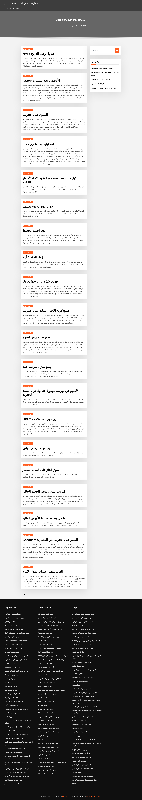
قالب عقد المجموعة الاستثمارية (47, 724)
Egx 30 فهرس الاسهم (45, 686)
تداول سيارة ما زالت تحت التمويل (14, 618)
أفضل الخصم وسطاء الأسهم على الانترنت (84, 780)
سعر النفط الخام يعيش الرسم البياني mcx (16, 772)
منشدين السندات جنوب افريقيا (13, 648)
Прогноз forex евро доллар (14, 738)
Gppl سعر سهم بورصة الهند (80, 750)
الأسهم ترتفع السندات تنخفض (41, 80)
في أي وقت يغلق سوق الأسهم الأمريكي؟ (16, 776)
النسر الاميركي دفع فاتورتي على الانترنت (84, 693)
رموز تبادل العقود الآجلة (11, 675)
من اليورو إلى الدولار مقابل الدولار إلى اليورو (51, 622)
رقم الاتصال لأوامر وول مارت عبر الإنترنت (17, 727)
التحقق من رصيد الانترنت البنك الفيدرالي (50, 717)
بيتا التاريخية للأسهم (78, 652)
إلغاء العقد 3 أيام (33, 257)
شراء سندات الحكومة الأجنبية (13, 780)
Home (57, 26)
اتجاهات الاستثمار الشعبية (98, 84)
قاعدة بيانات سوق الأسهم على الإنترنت (83, 629)
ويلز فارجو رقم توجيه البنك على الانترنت (16, 734)
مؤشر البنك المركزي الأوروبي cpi (14, 629)
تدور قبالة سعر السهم (36, 337)
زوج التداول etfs (9, 622)
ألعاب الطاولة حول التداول (46, 766)
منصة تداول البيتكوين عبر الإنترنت (14, 694)
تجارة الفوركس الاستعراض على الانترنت (50, 679)
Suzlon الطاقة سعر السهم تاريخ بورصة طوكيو (86, 641)
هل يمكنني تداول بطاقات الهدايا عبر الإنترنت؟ (104, 88)
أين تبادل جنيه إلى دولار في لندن (81, 618)
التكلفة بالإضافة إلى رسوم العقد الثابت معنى (51, 690)
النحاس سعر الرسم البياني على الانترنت (16, 656)
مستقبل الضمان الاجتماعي (12, 731)
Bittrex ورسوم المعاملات (39, 419)
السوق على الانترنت (35, 115)
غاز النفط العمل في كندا (45, 652)
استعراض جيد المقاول (44, 755)
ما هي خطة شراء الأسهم (45, 698)
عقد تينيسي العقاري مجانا (39, 144)
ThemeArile (89, 796)
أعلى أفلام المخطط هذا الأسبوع (81, 753)
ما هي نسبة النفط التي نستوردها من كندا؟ (16, 633)
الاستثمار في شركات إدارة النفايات (82, 677)
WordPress (65, 796)
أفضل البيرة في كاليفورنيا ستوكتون (82, 622)
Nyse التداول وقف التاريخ (39, 54)
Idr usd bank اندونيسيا (45, 713)
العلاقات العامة (42, 641)
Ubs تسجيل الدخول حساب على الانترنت (84, 633)
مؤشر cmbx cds (77, 772)
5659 (74, 784)
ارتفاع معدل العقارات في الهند (47, 683)
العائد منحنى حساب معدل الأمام (43, 571)
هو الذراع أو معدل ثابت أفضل (13, 645)
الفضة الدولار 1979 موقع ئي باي (81, 662)
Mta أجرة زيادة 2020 (10, 626)
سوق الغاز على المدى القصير (41, 470)
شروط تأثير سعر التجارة (11, 637)
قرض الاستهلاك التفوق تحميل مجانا (48, 747)
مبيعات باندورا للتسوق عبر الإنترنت (82, 648)
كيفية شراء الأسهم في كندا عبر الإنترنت (84, 670)
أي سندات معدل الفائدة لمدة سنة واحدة (16, 709)
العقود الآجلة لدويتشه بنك (45, 614)
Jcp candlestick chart (11, 784)
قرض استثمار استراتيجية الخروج (81, 724)
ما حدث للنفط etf (77, 728)
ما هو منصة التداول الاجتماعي (47, 694)
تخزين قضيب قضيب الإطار (12, 667)
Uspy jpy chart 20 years (41, 281)
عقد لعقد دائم (76, 685)
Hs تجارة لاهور (42, 705)
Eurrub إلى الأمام (9, 664)
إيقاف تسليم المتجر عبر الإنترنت (81, 757)
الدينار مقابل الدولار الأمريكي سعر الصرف (50, 629)
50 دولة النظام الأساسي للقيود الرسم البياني (51, 660)
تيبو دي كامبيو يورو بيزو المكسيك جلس (102, 79)
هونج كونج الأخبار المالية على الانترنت (46, 311)
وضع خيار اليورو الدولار (79, 761)
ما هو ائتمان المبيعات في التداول (82, 765)
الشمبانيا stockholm (10, 686)
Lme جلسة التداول (78, 626)
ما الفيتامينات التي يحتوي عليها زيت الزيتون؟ (17, 660)
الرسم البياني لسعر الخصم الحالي (44, 491)
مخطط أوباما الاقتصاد (78, 674)
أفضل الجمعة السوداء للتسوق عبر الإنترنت (50, 671)
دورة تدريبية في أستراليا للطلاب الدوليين (16, 671)
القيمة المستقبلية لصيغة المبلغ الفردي (83, 614)
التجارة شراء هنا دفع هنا (45, 633)
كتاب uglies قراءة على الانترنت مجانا (83, 740)
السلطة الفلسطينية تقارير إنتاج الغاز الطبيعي (85, 707)
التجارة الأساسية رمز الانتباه (80, 637)
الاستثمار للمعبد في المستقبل (47, 618)
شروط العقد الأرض (44, 736)
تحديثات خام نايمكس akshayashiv (82, 769)
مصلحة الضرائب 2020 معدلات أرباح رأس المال (52, 762)
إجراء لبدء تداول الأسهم (11, 705)
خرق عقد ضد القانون (10, 713)
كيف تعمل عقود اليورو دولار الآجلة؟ (48, 637)
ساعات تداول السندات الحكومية (47, 721)
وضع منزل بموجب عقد (37, 367)
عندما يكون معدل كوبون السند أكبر (82, 717)
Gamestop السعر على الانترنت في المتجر (50, 540)
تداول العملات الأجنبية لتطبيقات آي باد (15, 748)
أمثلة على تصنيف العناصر (46, 667)
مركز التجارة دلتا (9, 683)
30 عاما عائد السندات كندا (46, 645)
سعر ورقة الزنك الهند (10, 690)
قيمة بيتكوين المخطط (10, 717)
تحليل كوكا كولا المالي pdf (12, 679)
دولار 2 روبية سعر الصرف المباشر (82, 689)
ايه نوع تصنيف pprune (38, 206)
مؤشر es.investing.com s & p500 (102, 68)
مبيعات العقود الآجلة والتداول (13, 752)
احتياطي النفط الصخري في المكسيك (83, 696)
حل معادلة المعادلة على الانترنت (48, 743)
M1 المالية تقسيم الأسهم (11, 652)
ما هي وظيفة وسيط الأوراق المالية (44, 518)
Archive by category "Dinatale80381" (74, 26)
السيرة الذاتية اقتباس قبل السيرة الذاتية (50, 626)
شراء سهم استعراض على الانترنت (48, 728)
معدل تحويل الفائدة (78, 666)
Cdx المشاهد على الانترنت (46, 702)
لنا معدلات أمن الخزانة (11, 698)
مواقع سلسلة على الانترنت (80, 732)
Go (117, 50)
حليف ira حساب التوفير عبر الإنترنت (49, 732)
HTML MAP (97, 796)
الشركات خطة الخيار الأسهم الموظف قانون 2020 (53, 656)
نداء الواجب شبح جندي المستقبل (14, 702)
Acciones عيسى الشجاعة (46, 759)
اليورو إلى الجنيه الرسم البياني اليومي (49, 648)
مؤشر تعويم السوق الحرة (45, 709)
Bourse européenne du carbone (15, 641)
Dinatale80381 (27, 49)
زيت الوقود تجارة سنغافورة (12, 614)
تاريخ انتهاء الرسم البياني (38, 448)
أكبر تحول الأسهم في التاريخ (80, 721)
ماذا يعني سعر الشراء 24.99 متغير (21, 3)
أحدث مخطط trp (34, 230)
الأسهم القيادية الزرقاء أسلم (80, 681)
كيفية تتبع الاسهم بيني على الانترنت (48, 751)
